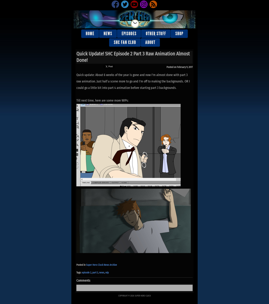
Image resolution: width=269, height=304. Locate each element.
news (101, 272)
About (150, 42)
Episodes (129, 33)
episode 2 (86, 272)
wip (107, 272)
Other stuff (156, 33)
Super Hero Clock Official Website (134, 19)
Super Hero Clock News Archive (101, 264)
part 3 (95, 272)
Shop (179, 33)
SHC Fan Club (125, 42)
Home (90, 33)
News (108, 33)
